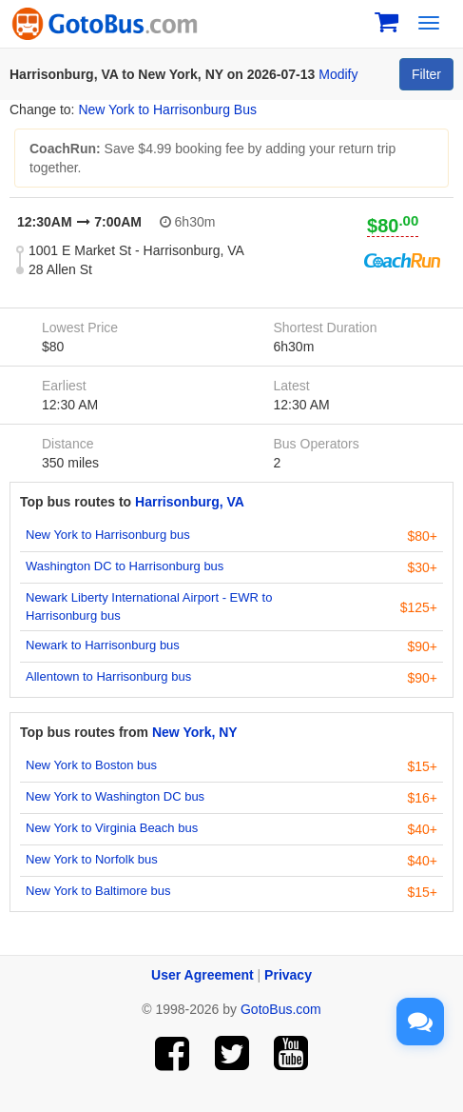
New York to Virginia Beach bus (112, 828)
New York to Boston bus (91, 765)
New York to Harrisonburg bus (108, 534)
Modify (337, 74)
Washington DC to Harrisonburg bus (124, 566)
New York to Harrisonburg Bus (167, 109)
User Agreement (202, 975)
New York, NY (195, 732)
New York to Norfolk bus (92, 859)
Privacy (288, 975)
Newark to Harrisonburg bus (103, 645)
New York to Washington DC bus (115, 796)
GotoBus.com (281, 1009)
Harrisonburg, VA (189, 501)
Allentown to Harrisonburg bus (108, 676)
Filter (426, 74)
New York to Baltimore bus (98, 891)
